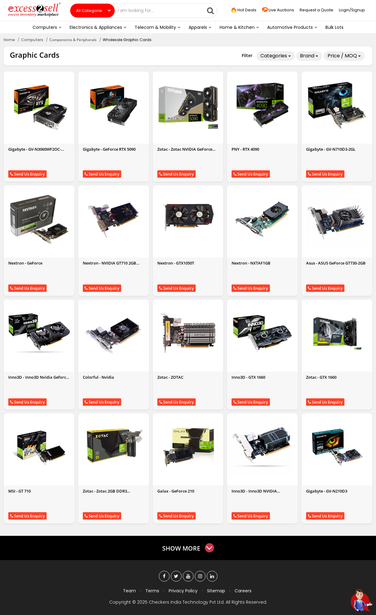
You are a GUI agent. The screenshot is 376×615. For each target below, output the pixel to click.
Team (129, 591)
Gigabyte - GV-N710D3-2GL (330, 149)
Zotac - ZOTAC (170, 377)
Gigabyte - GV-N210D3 (326, 491)
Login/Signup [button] (352, 10)
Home (9, 39)
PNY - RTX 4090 (245, 149)
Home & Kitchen (239, 27)
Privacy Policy (183, 591)
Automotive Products (292, 27)
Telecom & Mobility (157, 27)
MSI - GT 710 (19, 491)
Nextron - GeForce (25, 263)
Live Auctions (278, 10)
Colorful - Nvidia (98, 377)
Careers (243, 591)
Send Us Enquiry (27, 174)
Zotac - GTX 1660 (321, 377)
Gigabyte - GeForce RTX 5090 (109, 149)
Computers (47, 27)
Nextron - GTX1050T (175, 263)
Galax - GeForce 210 (175, 491)
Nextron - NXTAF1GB (251, 263)
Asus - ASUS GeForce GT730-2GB (336, 263)
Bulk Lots (334, 27)
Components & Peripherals (73, 39)
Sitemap (216, 591)
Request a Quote (316, 10)
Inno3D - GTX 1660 (248, 377)
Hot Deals (243, 10)
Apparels (200, 27)
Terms (152, 591)
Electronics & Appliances (98, 27)
